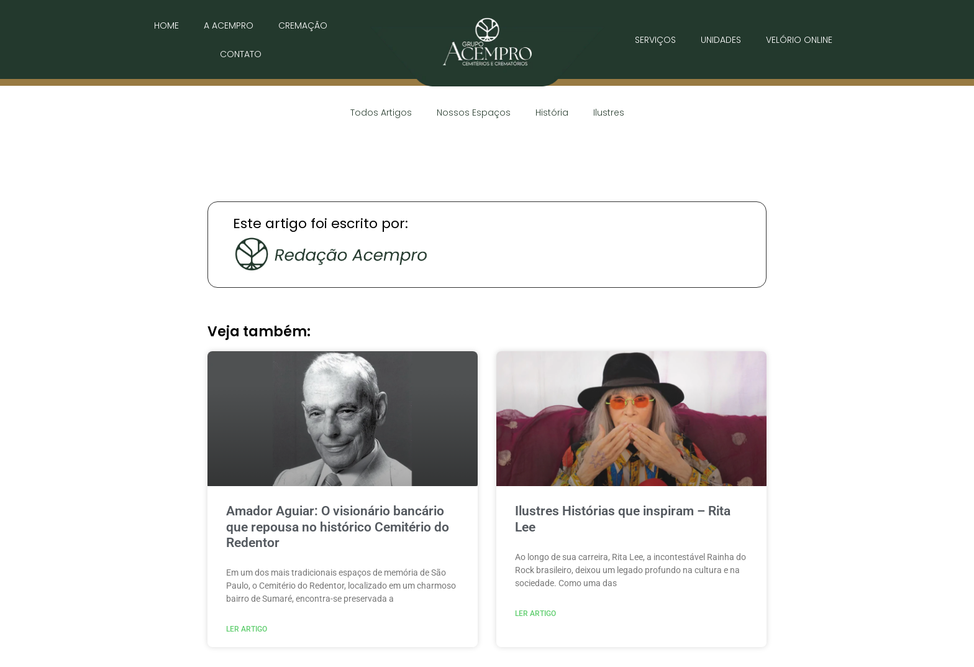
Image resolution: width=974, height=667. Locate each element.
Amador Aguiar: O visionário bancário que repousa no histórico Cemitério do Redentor (337, 527)
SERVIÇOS (655, 40)
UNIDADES (721, 40)
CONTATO (241, 54)
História (551, 112)
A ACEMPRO (228, 25)
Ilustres (608, 112)
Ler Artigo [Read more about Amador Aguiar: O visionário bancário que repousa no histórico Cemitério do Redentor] (246, 629)
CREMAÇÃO (302, 25)
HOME (166, 25)
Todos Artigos (381, 112)
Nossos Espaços (474, 112)
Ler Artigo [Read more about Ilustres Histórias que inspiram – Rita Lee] (535, 613)
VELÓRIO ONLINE (799, 40)
